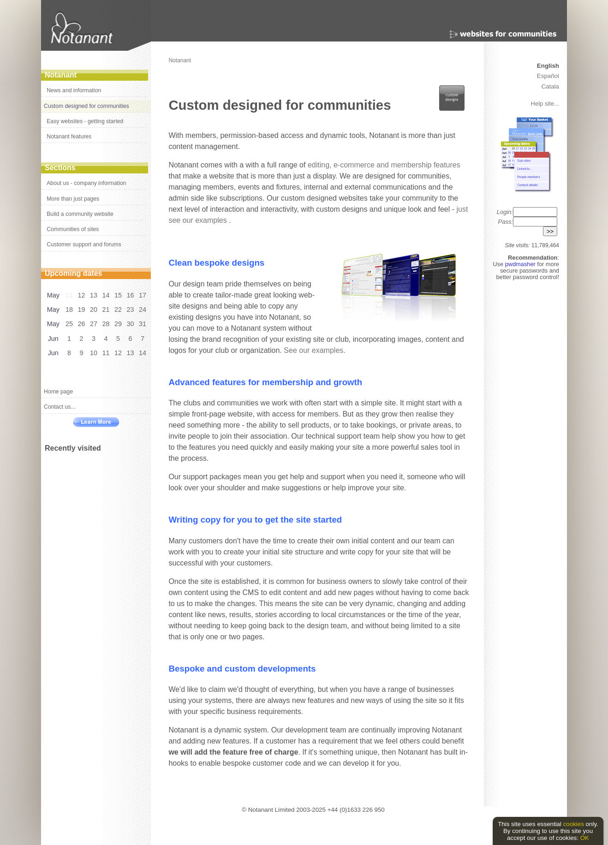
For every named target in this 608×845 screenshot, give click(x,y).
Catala (550, 86)
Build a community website (80, 214)
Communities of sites (73, 229)
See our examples (313, 350)
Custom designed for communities (86, 106)
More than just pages (73, 199)
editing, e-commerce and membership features (384, 165)
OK (584, 837)
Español (548, 75)
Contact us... (60, 407)
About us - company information (86, 183)
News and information (74, 90)
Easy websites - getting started (85, 121)
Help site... (545, 103)
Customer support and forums (84, 244)
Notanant (61, 75)
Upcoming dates (73, 273)
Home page (58, 391)
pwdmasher (521, 264)
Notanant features (69, 136)
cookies (573, 824)
